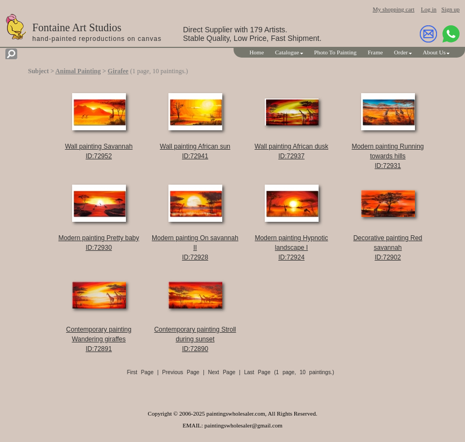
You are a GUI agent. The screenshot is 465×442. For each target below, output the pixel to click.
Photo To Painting (335, 52)
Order (401, 52)
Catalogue (287, 52)
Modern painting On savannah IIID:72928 (195, 247)
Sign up (450, 9)
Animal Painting (78, 71)
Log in (428, 9)
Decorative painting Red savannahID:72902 (387, 247)
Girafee (118, 71)
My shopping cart (393, 9)
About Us (434, 52)
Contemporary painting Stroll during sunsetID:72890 (195, 339)
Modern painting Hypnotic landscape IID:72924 (291, 247)
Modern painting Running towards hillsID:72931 (387, 156)
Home (256, 52)
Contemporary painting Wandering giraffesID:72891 (98, 339)
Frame (375, 52)
